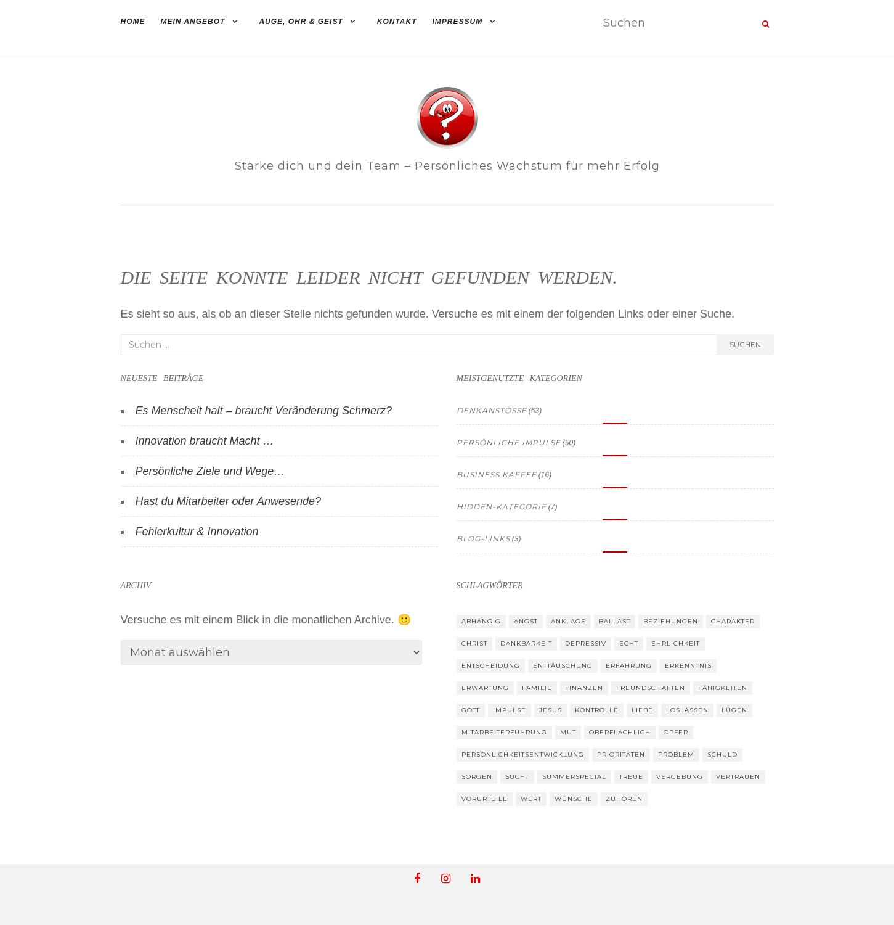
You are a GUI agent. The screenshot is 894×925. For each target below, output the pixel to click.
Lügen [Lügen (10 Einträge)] (734, 710)
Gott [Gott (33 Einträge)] (470, 710)
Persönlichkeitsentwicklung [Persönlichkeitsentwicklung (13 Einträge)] (522, 754)
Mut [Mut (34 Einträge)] (568, 732)
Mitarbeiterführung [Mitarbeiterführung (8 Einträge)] (504, 732)
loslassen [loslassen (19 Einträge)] (687, 710)
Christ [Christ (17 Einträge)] (474, 643)
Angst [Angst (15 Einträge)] (526, 621)
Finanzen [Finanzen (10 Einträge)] (584, 688)
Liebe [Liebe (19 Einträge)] (642, 710)
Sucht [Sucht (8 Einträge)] (517, 777)
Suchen (745, 344)
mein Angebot (193, 21)
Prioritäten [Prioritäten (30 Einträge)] (621, 754)
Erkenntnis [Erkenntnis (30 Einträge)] (688, 666)
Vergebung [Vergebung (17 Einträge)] (679, 777)
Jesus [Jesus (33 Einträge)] (550, 710)
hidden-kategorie (502, 506)
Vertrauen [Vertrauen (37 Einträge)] (738, 777)
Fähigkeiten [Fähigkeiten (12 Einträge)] (722, 688)
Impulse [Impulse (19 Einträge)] (509, 710)
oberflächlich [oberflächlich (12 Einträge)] (620, 732)
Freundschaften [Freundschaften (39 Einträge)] (650, 688)
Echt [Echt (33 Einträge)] (628, 643)
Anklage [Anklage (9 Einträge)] (568, 621)
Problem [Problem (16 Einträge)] (676, 754)
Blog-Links (483, 538)
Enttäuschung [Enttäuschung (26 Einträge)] (563, 666)
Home (133, 21)
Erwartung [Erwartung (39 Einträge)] (485, 688)
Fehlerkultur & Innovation (197, 531)
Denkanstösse (492, 410)
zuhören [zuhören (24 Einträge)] (624, 799)
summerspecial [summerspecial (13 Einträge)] (574, 777)
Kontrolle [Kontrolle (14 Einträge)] (597, 710)
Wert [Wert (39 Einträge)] (531, 799)
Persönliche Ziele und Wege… (210, 471)
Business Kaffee (497, 474)
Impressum (458, 21)
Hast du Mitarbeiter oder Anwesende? (229, 501)
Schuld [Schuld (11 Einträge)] (722, 754)
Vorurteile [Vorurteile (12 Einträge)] (484, 799)
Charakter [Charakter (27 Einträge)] (733, 621)
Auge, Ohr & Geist (301, 21)
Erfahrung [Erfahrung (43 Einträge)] (629, 666)
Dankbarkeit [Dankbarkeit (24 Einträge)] (526, 643)
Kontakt (397, 21)
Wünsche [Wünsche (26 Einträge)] (574, 799)
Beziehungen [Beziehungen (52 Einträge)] (670, 621)
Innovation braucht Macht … (205, 441)
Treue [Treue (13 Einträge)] (631, 777)
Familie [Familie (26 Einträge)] (537, 688)
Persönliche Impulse (509, 442)
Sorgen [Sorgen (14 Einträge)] (476, 777)
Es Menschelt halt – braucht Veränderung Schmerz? (264, 411)
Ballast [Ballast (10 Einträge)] (614, 621)
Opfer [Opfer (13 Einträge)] (676, 732)
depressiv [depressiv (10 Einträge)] (585, 643)
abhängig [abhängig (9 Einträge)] (481, 621)
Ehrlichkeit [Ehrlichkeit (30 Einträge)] (675, 643)
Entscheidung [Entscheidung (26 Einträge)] (490, 666)
